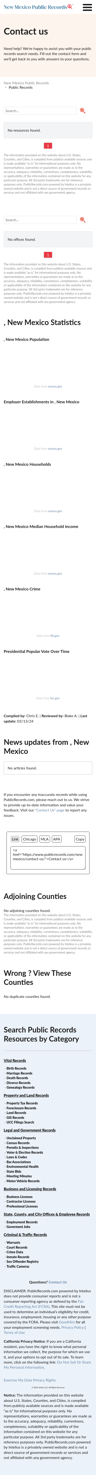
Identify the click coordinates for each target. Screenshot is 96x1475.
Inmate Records (18, 1257)
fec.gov (55, 698)
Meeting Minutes (19, 1176)
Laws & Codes (17, 1157)
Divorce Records (18, 1083)
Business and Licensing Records (30, 1189)
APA (56, 839)
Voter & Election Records (25, 1152)
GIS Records (15, 1118)
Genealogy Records (21, 1087)
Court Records (17, 1247)
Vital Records (15, 1060)
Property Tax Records (22, 1103)
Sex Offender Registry (23, 1261)
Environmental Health (23, 1167)
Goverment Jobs (18, 1227)
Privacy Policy (72, 1327)
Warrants (13, 1242)
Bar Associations (19, 1162)
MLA (45, 839)
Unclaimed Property (21, 1138)
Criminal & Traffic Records (25, 1234)
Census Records (18, 1143)
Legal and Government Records (30, 1130)
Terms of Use (14, 1332)
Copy (80, 839)
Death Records (17, 1078)
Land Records (16, 1113)
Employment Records (22, 1222)
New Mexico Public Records (26, 83)
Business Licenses (20, 1197)
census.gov (55, 386)
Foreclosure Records (21, 1108)
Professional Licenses (22, 1206)
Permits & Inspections (23, 1147)
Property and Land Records (26, 1095)
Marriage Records (19, 1073)
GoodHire (67, 1322)
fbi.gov (54, 636)
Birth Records (16, 1068)
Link (15, 839)
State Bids (14, 1171)
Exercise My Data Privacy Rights (30, 1380)
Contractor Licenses (21, 1201)
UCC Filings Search (20, 1122)
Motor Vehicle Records (23, 1181)
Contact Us (58, 1282)
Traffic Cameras (18, 1266)
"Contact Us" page (49, 810)
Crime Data (15, 1252)
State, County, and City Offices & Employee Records (47, 1214)
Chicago (29, 839)
